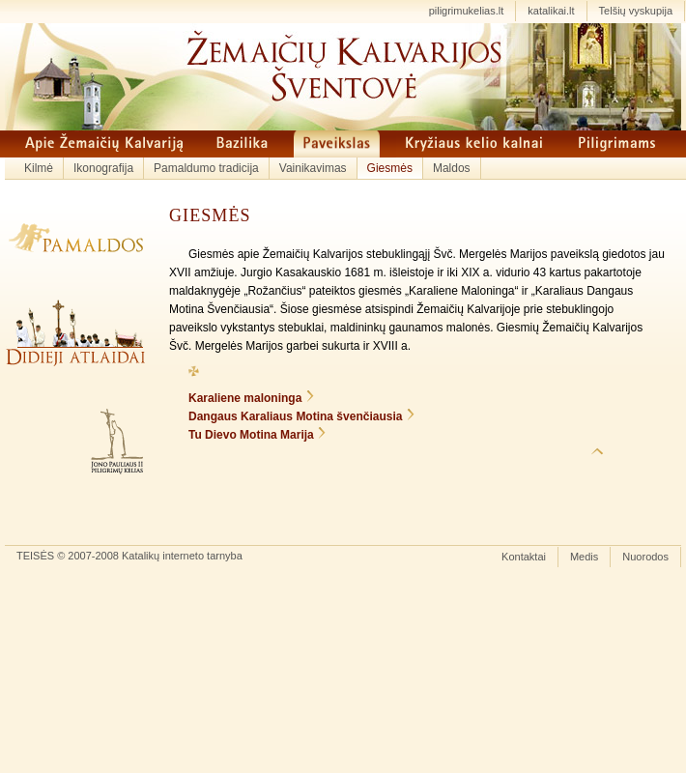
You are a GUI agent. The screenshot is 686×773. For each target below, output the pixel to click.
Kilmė (38, 168)
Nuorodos (645, 556)
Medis (584, 556)
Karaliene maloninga (244, 398)
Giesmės (390, 168)
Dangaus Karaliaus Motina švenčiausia (295, 416)
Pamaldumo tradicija (206, 168)
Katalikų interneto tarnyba (182, 555)
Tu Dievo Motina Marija (251, 435)
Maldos (452, 168)
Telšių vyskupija (635, 10)
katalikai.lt (551, 10)
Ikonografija (103, 168)
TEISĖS (35, 555)
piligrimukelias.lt (466, 10)
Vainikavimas (313, 168)
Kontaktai (523, 556)
